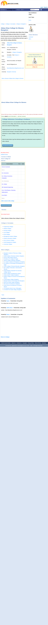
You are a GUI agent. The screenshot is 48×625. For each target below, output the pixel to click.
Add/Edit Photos (4, 154)
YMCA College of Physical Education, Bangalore (14, 266)
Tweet (2, 294)
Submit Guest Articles (6, 343)
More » (22, 9)
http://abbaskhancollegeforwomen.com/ (15, 68)
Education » (3, 9)
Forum (18, 9)
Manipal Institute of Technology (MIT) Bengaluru (14, 280)
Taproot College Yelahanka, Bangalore (12, 260)
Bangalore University (11, 71)
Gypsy (7, 300)
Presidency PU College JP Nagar (11, 258)
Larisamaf (31, 36)
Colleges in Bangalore (21, 23)
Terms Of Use (38, 343)
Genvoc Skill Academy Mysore (10, 257)
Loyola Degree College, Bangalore (11, 279)
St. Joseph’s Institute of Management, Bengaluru (14, 261)
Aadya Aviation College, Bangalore (11, 275)
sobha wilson (9, 307)
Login (41, 7)
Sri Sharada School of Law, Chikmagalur (12, 288)
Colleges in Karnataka (10, 23)
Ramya (8, 314)
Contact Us (19, 343)
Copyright (25, 343)
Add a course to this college (7, 200)
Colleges (3, 23)
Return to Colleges (5, 336)
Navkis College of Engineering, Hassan (12, 273)
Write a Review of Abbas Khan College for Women (12, 78)
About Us (14, 343)
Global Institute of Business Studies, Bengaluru (14, 256)
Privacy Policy (31, 343)
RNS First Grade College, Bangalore (12, 282)
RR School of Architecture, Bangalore (12, 283)
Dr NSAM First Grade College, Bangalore (13, 289)
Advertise (44, 343)
